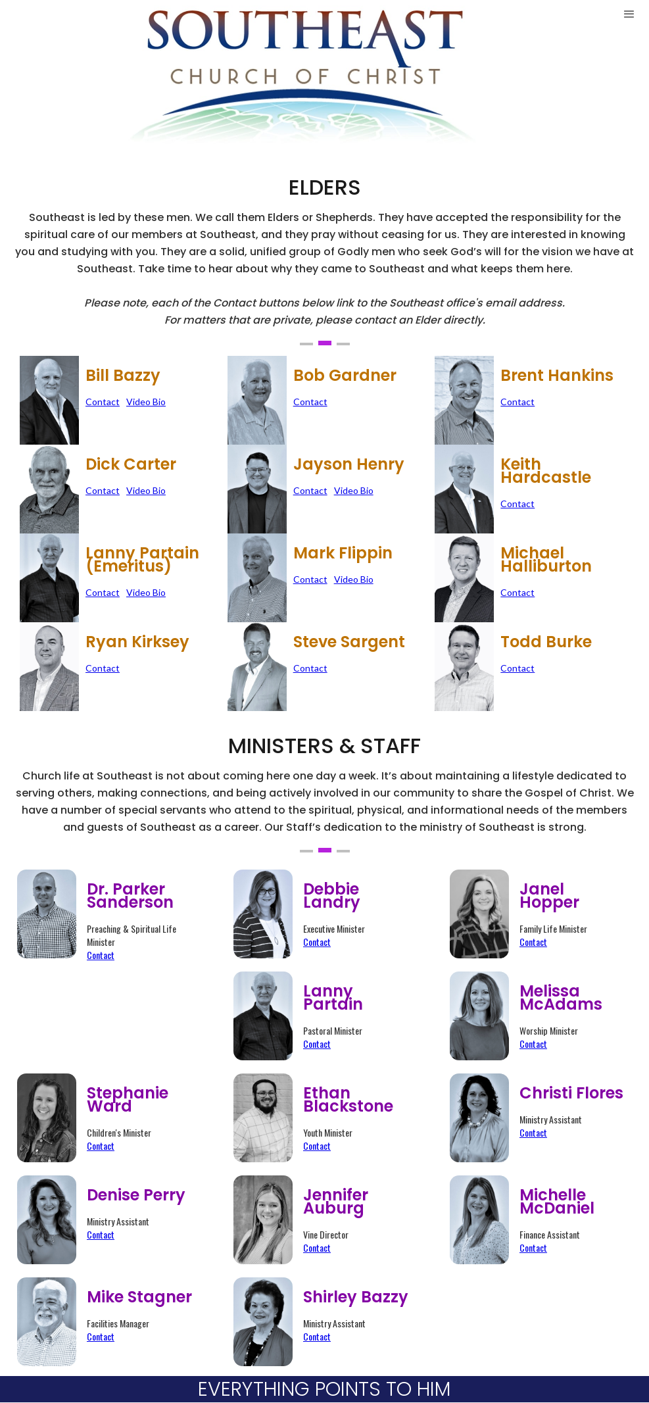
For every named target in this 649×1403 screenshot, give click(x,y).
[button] (629, 76)
